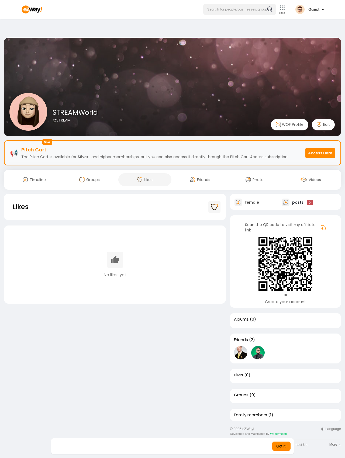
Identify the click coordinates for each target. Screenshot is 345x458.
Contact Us (298, 444)
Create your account (285, 301)
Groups (241, 395)
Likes (238, 375)
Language (331, 429)
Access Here (320, 153)
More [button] (335, 444)
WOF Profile (289, 124)
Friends (241, 340)
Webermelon (278, 433)
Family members (250, 415)
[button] (239, 9)
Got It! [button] (281, 446)
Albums (241, 319)
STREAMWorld (75, 112)
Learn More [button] (200, 446)
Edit (323, 124)
